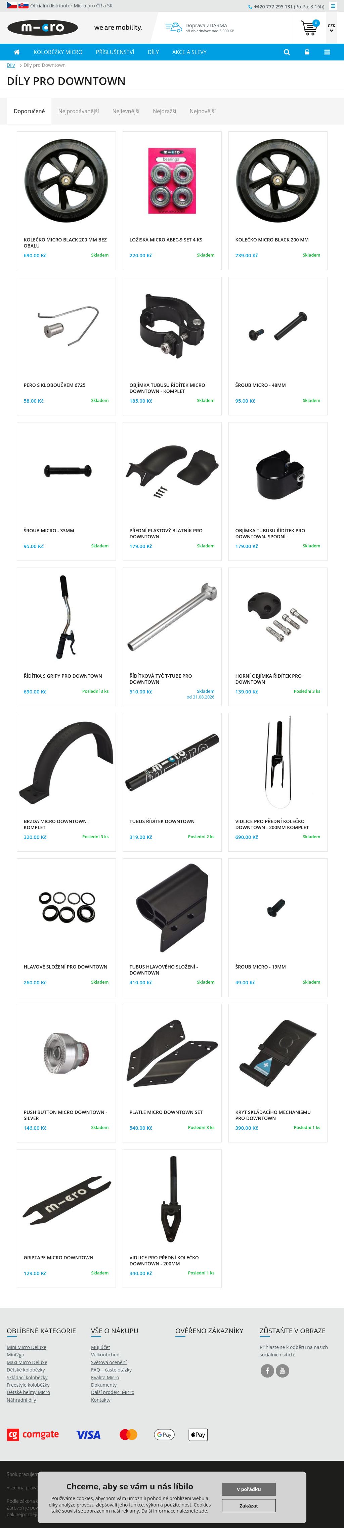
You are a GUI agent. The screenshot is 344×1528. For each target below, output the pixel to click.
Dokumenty (104, 1385)
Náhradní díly (21, 1400)
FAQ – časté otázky (111, 1369)
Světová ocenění (109, 1362)
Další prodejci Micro (112, 1392)
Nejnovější (203, 111)
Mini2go (15, 1354)
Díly (11, 65)
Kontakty (101, 1400)
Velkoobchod (105, 1354)
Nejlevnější (126, 111)
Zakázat (249, 1505)
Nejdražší (164, 111)
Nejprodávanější (78, 111)
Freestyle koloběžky (28, 1385)
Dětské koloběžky (26, 1369)
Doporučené (29, 111)
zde (203, 1511)
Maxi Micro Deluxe (27, 1362)
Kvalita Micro (105, 1377)
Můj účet (100, 1347)
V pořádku (249, 1489)
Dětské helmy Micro (28, 1392)
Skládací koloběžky (27, 1377)
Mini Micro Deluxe (26, 1347)
